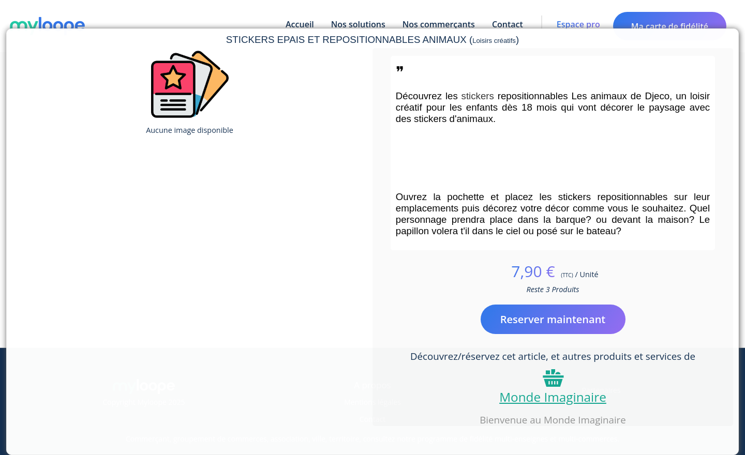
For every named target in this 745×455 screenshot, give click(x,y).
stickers (479, 95)
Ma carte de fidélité (669, 26)
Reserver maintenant (553, 319)
